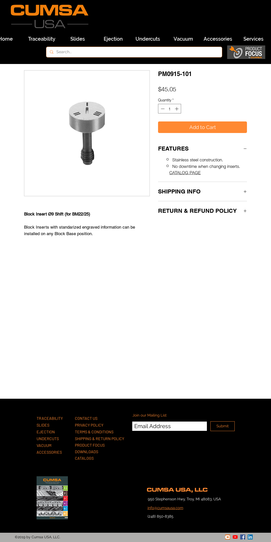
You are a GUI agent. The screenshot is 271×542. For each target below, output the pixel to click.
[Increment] (177, 108)
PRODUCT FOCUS (90, 445)
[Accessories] (218, 39)
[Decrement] (162, 108)
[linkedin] (250, 536)
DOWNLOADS (86, 451)
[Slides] (77, 39)
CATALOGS (84, 458)
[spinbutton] (170, 108)
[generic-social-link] (227, 536)
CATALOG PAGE (185, 172)
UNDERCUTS (48, 438)
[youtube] (235, 536)
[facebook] (242, 536)
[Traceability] (41, 39)
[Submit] (222, 426)
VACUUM (44, 445)
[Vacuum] (183, 39)
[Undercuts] (148, 39)
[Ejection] (113, 39)
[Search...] (133, 52)
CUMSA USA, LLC (177, 490)
